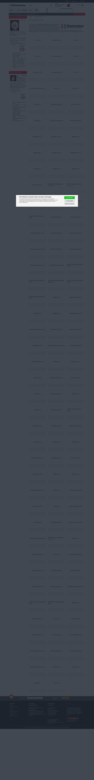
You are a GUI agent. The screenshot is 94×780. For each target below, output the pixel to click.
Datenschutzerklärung (23, 202)
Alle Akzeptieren (69, 197)
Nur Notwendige (69, 200)
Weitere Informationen (69, 203)
